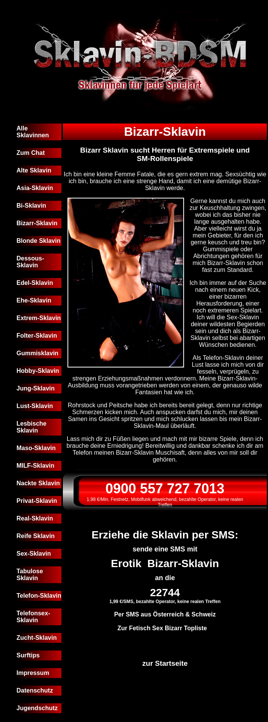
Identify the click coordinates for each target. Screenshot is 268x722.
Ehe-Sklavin (33, 300)
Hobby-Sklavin (37, 371)
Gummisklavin (37, 353)
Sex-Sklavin (33, 553)
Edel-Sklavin (34, 283)
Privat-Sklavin (36, 501)
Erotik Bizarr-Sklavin (165, 563)
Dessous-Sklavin (30, 261)
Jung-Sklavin (35, 388)
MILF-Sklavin (35, 465)
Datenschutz (34, 690)
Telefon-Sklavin (38, 595)
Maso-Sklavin (36, 448)
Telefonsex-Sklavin (33, 616)
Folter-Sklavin (36, 335)
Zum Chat (30, 153)
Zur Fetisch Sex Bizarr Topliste (162, 628)
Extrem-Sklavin (38, 318)
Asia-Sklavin (34, 188)
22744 (165, 592)
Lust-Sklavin (34, 406)
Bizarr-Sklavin (37, 223)
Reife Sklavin (35, 536)
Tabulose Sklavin (29, 574)
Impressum (32, 673)
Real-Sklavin (34, 518)
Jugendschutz (37, 708)
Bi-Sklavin (31, 205)
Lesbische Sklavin (31, 427)
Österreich (168, 614)
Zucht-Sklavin (36, 637)
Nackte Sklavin (38, 483)
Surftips (27, 655)
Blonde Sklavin (38, 240)
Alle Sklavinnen (32, 131)
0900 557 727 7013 (164, 488)
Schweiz (204, 614)
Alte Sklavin (33, 170)
